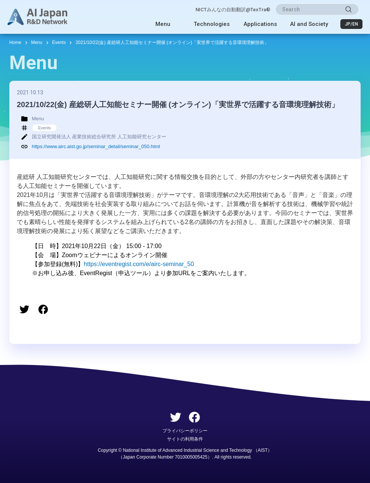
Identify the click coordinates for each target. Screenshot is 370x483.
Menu (162, 24)
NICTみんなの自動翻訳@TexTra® (233, 9)
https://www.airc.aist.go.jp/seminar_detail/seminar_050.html (96, 146)
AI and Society (309, 24)
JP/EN (351, 24)
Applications (260, 24)
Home (15, 42)
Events (59, 42)
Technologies (212, 24)
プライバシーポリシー (185, 430)
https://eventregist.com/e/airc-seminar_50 (139, 264)
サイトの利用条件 (185, 439)
